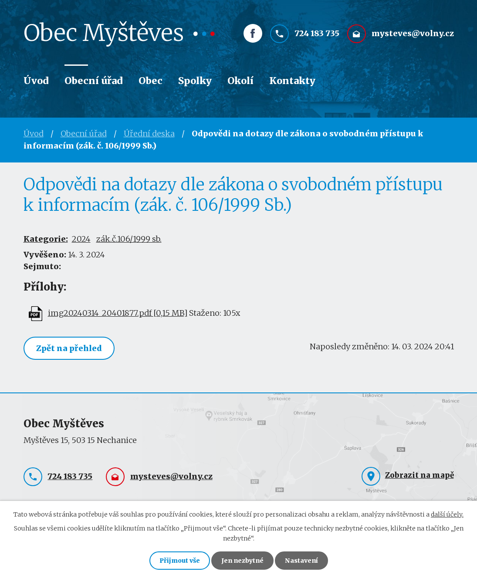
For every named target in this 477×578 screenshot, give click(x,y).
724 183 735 (316, 33)
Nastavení (301, 560)
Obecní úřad (93, 81)
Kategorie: (46, 239)
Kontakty (292, 81)
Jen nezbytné (242, 560)
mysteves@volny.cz (413, 33)
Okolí (240, 81)
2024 (81, 239)
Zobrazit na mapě (419, 475)
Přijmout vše (179, 560)
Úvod (36, 81)
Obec (150, 81)
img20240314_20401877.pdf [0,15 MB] (117, 313)
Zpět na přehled (69, 348)
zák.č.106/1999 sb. (129, 239)
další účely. (447, 514)
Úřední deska (149, 133)
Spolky (195, 81)
